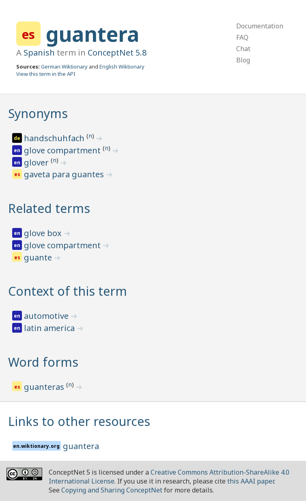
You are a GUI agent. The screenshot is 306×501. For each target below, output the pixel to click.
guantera (92, 34)
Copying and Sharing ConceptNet (111, 490)
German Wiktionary (64, 66)
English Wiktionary (121, 66)
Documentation (259, 26)
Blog (243, 60)
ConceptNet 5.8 (117, 52)
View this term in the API (45, 73)
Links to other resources (79, 421)
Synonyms (38, 113)
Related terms (49, 208)
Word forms (43, 362)
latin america (50, 328)
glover (37, 162)
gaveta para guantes (65, 174)
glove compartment (63, 150)
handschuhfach (55, 138)
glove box (44, 233)
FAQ (242, 37)
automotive (47, 315)
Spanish (39, 52)
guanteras (45, 386)
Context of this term (67, 291)
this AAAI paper (250, 481)
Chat (243, 48)
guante (39, 257)
